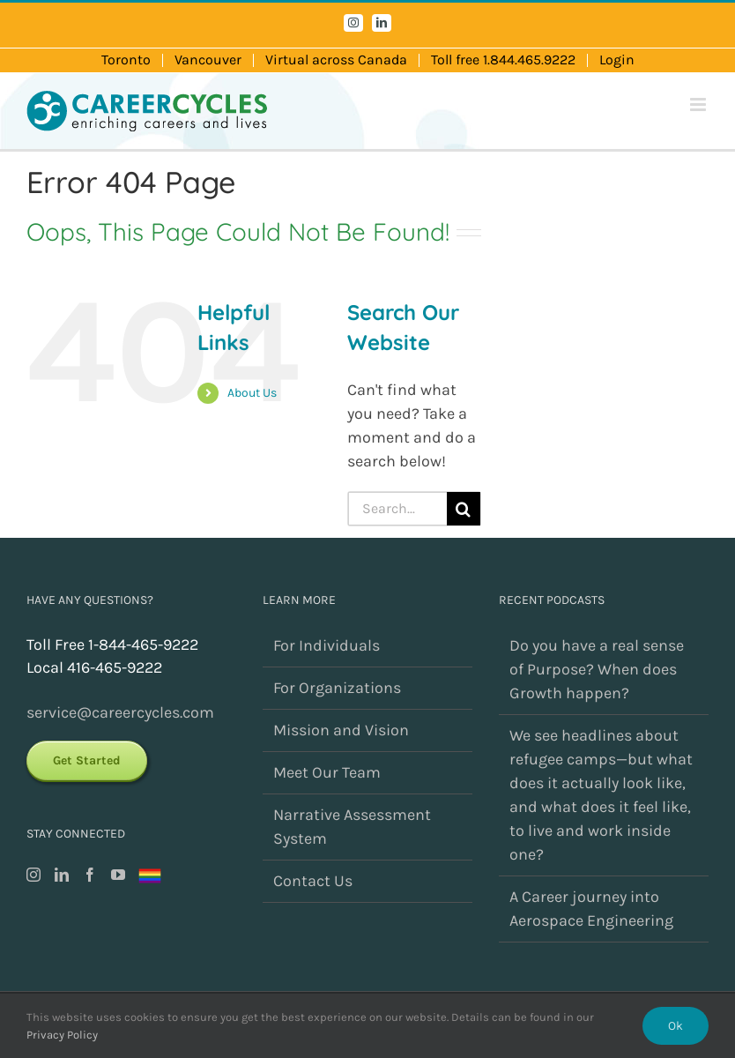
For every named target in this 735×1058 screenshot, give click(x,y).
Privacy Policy (62, 1034)
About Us (252, 392)
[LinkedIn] (62, 875)
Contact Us (313, 880)
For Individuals (326, 645)
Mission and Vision (341, 730)
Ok (675, 1025)
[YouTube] (118, 875)
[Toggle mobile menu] (699, 104)
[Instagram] (33, 875)
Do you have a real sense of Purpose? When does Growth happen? (596, 669)
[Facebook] (90, 875)
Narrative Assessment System (352, 826)
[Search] (463, 508)
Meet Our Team (327, 772)
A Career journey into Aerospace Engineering (591, 908)
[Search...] (397, 508)
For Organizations (337, 687)
